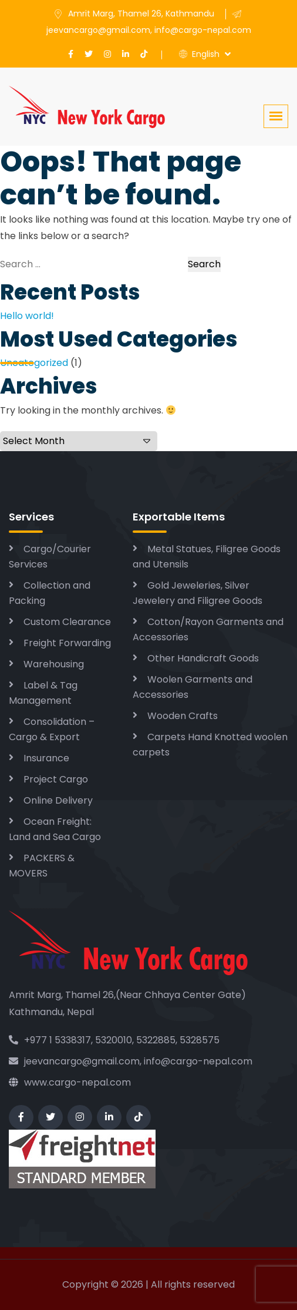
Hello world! (27, 316)
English (199, 54)
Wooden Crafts (182, 716)
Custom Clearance (67, 622)
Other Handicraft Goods (203, 658)
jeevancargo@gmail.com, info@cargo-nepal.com (130, 1061)
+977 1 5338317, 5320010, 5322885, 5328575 (114, 1040)
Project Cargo (55, 779)
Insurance (46, 758)
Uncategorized (34, 363)
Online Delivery (58, 800)
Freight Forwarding (67, 643)
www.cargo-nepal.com (70, 1082)
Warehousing (53, 664)
